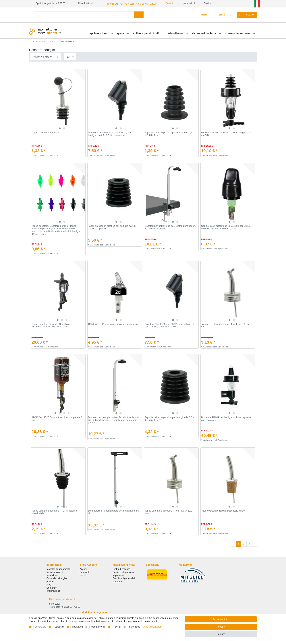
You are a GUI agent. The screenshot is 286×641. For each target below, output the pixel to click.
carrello (83, 574)
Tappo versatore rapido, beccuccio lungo (223, 510)
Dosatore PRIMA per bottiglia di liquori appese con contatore (226, 418)
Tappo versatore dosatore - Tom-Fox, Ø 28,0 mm (168, 511)
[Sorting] (45, 56)
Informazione (53, 590)
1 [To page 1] (238, 543)
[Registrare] (218, 14)
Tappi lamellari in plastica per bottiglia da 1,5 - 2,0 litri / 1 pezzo (112, 226)
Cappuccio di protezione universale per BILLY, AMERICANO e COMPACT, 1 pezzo (226, 226)
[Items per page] (70, 56)
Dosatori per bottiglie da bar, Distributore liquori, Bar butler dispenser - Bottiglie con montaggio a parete (113, 419)
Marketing (77, 626)
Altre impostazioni (152, 626)
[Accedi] (202, 14)
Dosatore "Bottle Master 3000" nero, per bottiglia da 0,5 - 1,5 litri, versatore (109, 133)
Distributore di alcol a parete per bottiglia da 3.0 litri (113, 511)
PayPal (117, 626)
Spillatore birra (99, 33)
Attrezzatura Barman (237, 33)
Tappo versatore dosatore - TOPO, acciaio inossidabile (54, 511)
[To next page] (254, 543)
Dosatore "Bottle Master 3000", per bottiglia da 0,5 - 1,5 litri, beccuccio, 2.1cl (169, 325)
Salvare (221, 634)
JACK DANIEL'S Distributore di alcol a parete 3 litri (57, 418)
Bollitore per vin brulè (146, 33)
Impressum (118, 574)
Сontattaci (52, 587)
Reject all (221, 626)
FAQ (49, 584)
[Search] (139, 14)
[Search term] (84, 14)
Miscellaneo (175, 33)
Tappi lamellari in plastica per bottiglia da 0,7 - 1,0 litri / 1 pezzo (169, 133)
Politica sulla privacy (123, 571)
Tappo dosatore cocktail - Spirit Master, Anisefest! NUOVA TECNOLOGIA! (52, 325)
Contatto (163, 3)
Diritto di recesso (121, 568)
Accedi (83, 568)
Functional (134, 626)
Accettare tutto (221, 619)
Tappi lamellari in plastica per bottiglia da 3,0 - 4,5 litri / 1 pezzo (169, 418)
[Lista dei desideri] (232, 14)
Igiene (121, 33)
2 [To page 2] (244, 543)
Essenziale (40, 626)
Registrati (85, 571)
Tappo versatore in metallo (46, 132)
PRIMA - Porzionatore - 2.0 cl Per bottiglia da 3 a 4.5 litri (226, 133)
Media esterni (98, 626)
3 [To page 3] (249, 543)
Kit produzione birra (204, 33)
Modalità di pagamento (58, 568)
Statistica (59, 626)
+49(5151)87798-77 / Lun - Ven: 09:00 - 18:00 (127, 3)
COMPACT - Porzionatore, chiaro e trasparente (113, 323)
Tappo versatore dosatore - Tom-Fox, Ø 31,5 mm (225, 325)
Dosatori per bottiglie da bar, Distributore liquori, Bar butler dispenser (170, 226)
